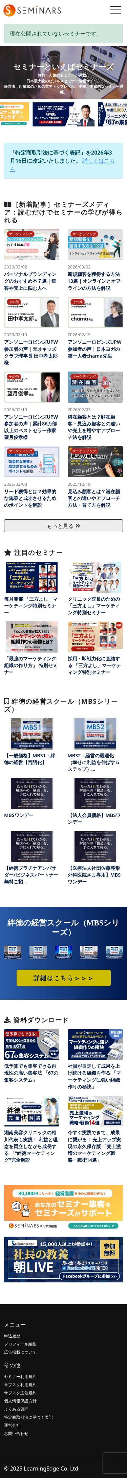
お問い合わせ (16, 1433)
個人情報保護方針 (20, 1401)
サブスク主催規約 (20, 1393)
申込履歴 (12, 1336)
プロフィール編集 (20, 1344)
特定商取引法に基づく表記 (28, 1417)
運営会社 (12, 1425)
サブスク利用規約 (20, 1384)
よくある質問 (16, 1409)
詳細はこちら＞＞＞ (63, 978)
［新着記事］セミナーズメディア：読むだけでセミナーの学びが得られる (63, 212)
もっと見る (63, 526)
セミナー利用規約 (20, 1376)
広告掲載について (20, 1352)
